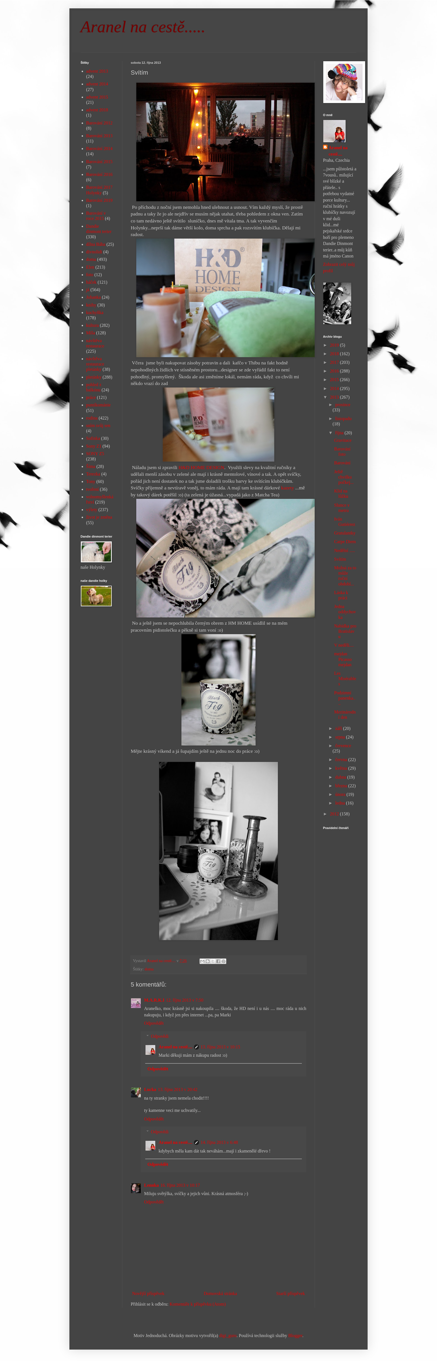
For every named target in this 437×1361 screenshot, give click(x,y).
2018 (335, 353)
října (339, 432)
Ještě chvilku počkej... (344, 477)
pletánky (93, 377)
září (339, 728)
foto (89, 274)
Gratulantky (344, 533)
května (341, 768)
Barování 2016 (99, 174)
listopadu (343, 418)
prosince (342, 404)
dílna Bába (95, 244)
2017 (335, 362)
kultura (92, 325)
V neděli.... (344, 645)
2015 (335, 379)
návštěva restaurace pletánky (95, 364)
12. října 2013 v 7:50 (184, 1000)
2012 (335, 813)
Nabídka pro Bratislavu (345, 631)
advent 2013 (97, 71)
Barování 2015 (99, 161)
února (340, 794)
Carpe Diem (345, 541)
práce (91, 397)
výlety (91, 509)
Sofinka (93, 438)
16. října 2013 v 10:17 (180, 1185)
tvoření (92, 489)
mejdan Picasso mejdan (343, 659)
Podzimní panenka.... (344, 698)
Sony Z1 (93, 446)
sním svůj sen (98, 425)
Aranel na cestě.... (175, 1046)
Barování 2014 (99, 148)
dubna (341, 777)
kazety (287, 488)
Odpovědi (160, 1036)
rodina (92, 418)
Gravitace (342, 440)
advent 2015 (97, 97)
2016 (335, 371)
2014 (335, 388)
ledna (340, 803)
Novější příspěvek (148, 1293)
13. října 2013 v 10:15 (220, 1046)
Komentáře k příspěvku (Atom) (198, 1304)
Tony (90, 481)
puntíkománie (98, 405)
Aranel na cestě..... (143, 27)
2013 (335, 397)
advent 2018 (97, 109)
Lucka (150, 1089)
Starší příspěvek (290, 1293)
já (87, 289)
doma (149, 969)
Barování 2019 (99, 200)
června (341, 759)
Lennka (151, 1185)
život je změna (99, 517)
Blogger (295, 1335)
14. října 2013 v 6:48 (219, 1142)
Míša (90, 332)
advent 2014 (97, 84)
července (343, 745)
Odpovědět (154, 1023)
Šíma (90, 466)
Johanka (93, 297)
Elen (90, 267)
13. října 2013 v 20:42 (178, 1089)
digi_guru (228, 1335)
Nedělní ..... (344, 550)
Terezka (93, 474)
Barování (342, 462)
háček (91, 282)
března (341, 785)
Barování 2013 (99, 135)
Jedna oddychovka (345, 611)
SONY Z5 (95, 453)
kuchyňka (94, 312)
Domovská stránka (220, 1293)
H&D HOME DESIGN (201, 467)
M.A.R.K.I (154, 1000)
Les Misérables (345, 678)
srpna (340, 737)
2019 (335, 345)
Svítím (340, 559)
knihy (91, 305)
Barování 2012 (99, 123)
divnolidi (94, 251)
